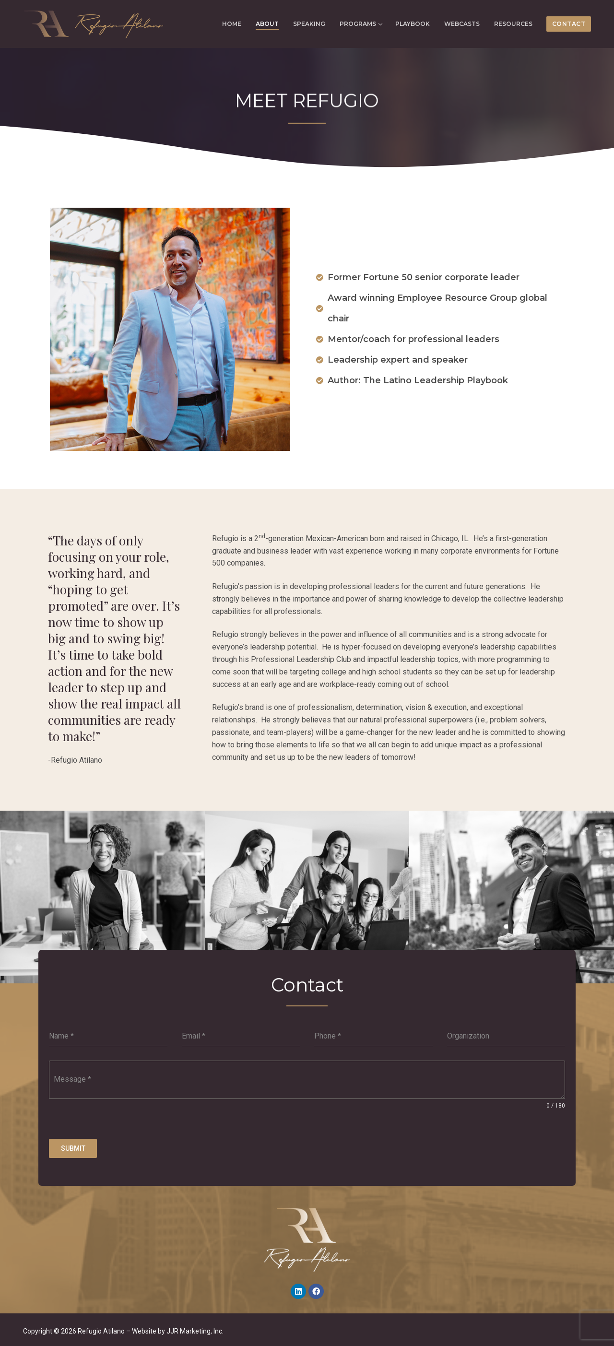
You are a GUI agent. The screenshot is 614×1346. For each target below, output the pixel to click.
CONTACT (569, 23)
